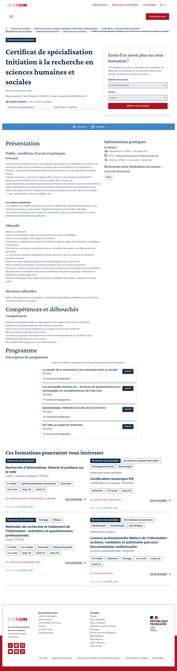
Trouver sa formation (20, 28)
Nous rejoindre (97, 619)
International (96, 639)
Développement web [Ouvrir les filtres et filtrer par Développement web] (103, 466)
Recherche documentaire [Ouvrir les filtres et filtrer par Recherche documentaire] (20, 40)
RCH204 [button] (47, 428)
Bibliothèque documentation (19, 31)
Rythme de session (118, 79)
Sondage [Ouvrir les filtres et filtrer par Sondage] (43, 520)
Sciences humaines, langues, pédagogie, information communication (66, 28)
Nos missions (45, 619)
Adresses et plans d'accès (103, 626)
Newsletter (157, 658)
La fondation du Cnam (49, 622)
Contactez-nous (157, 16)
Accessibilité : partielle (136, 658)
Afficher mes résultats (138, 106)
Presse (93, 616)
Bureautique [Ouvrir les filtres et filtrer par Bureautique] (125, 466)
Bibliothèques (97, 636)
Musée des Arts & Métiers (103, 632)
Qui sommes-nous (48, 613)
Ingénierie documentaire (47, 31)
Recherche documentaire (75, 31)
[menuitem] (100, 5)
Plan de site (96, 646)
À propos (94, 613)
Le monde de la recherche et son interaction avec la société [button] (80, 369)
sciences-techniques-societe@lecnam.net (137, 155)
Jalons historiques (47, 616)
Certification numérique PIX (112, 479)
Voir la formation (73, 499)
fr (6, 28)
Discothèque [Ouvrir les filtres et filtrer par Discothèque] (136, 526)
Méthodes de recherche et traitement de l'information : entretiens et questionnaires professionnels (39, 531)
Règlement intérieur (62, 658)
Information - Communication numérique (121, 28)
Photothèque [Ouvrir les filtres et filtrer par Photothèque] (118, 526)
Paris (108, 176)
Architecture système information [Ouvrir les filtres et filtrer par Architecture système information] (141, 460)
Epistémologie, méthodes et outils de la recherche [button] (74, 407)
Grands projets (45, 632)
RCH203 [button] (47, 411)
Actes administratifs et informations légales (99, 658)
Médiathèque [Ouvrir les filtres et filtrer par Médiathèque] (99, 526)
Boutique (94, 629)
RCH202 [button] (47, 394)
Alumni (42, 626)
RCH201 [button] (47, 373)
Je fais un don (45, 629)
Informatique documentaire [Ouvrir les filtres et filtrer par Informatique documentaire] (138, 520)
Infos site (42, 658)
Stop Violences (97, 642)
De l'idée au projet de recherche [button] (62, 424)
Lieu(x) (111, 92)
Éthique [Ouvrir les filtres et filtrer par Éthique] (57, 520)
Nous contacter (98, 622)
